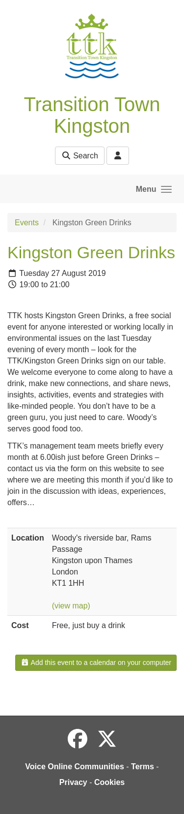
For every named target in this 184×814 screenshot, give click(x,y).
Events (27, 222)
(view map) (71, 606)
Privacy (73, 782)
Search (79, 155)
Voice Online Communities (74, 766)
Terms (142, 766)
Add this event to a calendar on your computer (96, 662)
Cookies (109, 782)
